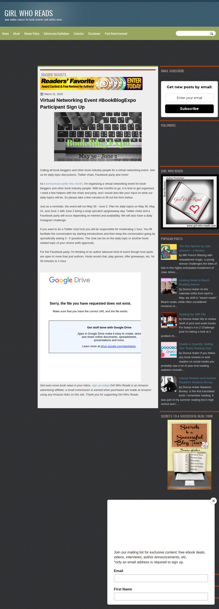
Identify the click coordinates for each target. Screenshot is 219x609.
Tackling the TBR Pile (192, 314)
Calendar (79, 33)
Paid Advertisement (116, 33)
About (16, 33)
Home (5, 33)
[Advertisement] (109, 54)
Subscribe (189, 109)
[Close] (213, 501)
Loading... (90, 327)
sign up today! (101, 385)
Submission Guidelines (56, 33)
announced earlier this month (64, 183)
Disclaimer (94, 33)
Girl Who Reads (28, 13)
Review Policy (31, 33)
